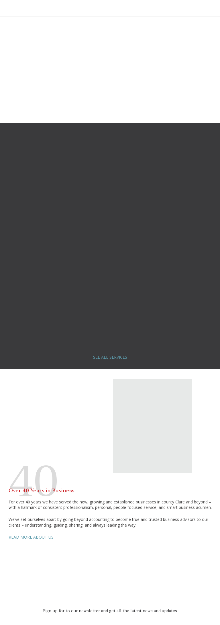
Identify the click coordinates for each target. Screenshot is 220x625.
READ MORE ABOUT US (31, 537)
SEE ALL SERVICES (110, 357)
